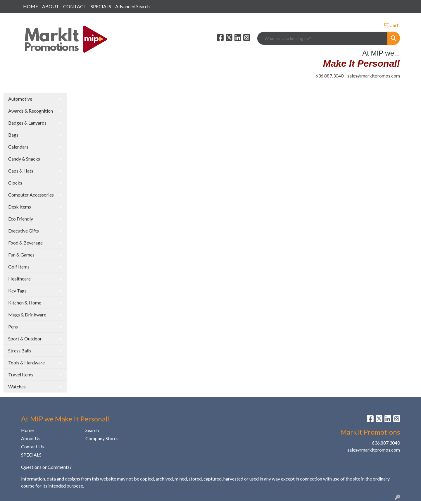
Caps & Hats (20, 170)
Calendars (18, 146)
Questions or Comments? (46, 467)
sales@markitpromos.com (373, 75)
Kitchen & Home (24, 302)
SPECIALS (101, 6)
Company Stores (101, 438)
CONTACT (75, 6)
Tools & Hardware (26, 362)
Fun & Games (21, 254)
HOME (30, 6)
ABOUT (50, 6)
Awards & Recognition (30, 110)
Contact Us (32, 446)
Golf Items (19, 266)
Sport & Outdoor (25, 338)
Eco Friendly (20, 218)
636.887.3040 (329, 75)
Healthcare (19, 278)
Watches (17, 386)
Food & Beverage (25, 242)
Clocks (15, 182)
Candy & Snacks (24, 158)
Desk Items (19, 206)
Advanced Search (132, 6)
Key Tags (17, 290)
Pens (13, 326)
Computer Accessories (31, 194)
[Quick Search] (322, 38)
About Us (30, 438)
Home (27, 430)
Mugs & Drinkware (27, 314)
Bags (13, 134)
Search (92, 430)
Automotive (20, 98)
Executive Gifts (23, 230)
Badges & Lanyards (27, 122)
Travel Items (20, 374)
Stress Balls (19, 350)
